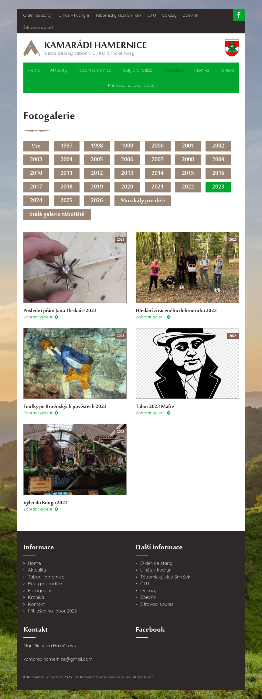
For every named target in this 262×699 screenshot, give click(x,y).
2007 (157, 159)
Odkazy (169, 15)
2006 (127, 159)
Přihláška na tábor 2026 (131, 85)
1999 (127, 146)
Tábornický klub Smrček (118, 15)
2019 (97, 187)
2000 (157, 146)
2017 (36, 187)
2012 (97, 173)
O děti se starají (38, 15)
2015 (188, 173)
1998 (97, 146)
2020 (127, 187)
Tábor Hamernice (94, 70)
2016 (218, 173)
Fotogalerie (173, 70)
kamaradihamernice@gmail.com (58, 659)
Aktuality (58, 70)
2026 (97, 200)
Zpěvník (190, 15)
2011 (66, 173)
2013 (127, 173)
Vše (36, 146)
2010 (36, 173)
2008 (188, 159)
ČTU (152, 15)
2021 (157, 187)
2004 (66, 159)
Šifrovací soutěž (38, 27)
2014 (157, 173)
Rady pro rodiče (136, 70)
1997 (66, 146)
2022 (188, 187)
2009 (218, 159)
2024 (36, 200)
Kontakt (226, 70)
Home (34, 70)
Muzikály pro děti (143, 200)
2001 (188, 146)
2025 (66, 200)
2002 (218, 146)
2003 (36, 159)
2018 (66, 187)
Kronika (201, 70)
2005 (97, 159)
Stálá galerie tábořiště (57, 214)
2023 (218, 187)
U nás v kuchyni (74, 15)
